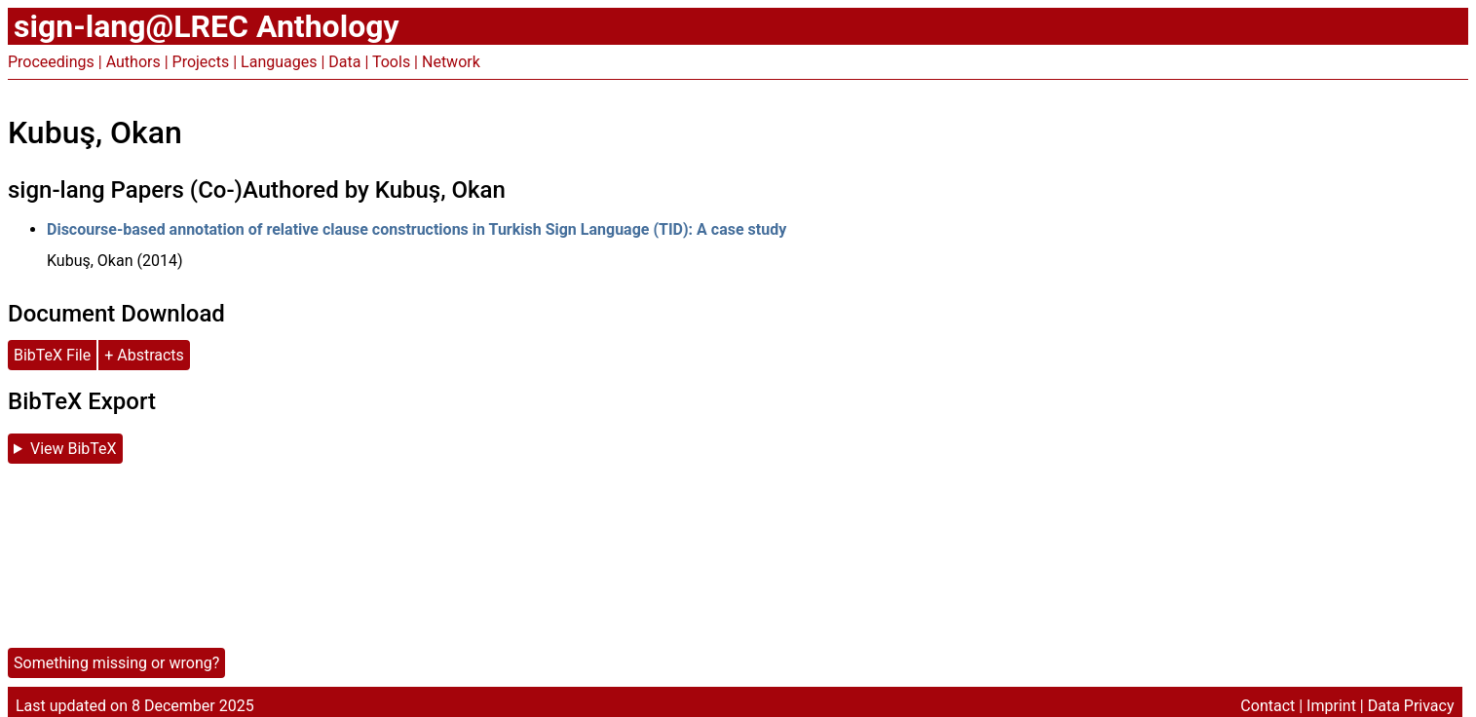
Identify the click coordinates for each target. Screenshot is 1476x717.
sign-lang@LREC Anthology (206, 26)
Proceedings (51, 62)
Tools (391, 62)
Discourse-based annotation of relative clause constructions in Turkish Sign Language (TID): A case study (416, 229)
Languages (279, 62)
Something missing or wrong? (116, 663)
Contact (1267, 706)
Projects (201, 62)
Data (344, 62)
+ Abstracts (144, 355)
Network (451, 62)
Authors (133, 62)
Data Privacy (1411, 706)
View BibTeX (73, 448)
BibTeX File (52, 355)
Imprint (1331, 706)
